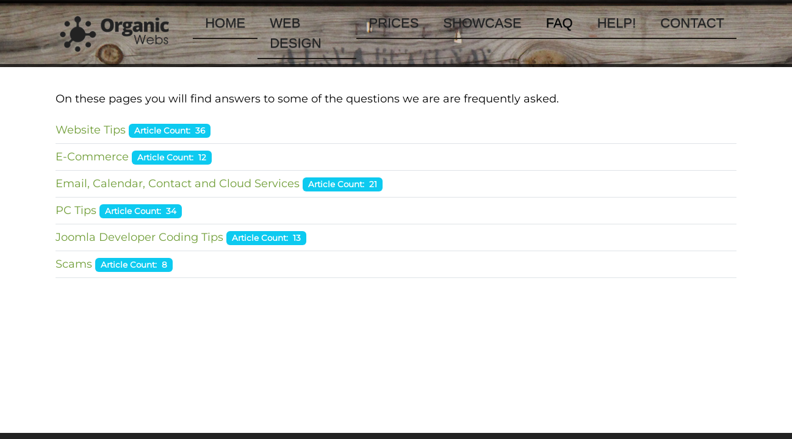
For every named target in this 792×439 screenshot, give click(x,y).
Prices (394, 22)
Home (225, 22)
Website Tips (91, 130)
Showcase (482, 22)
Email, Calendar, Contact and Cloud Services (178, 183)
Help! (616, 22)
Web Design (295, 33)
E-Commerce (92, 156)
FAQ (559, 22)
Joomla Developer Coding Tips (139, 237)
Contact (692, 22)
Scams (74, 264)
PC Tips (76, 210)
